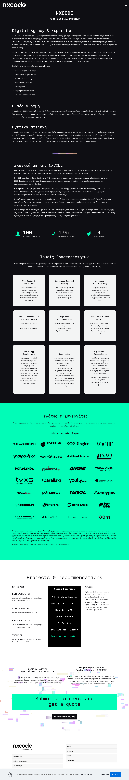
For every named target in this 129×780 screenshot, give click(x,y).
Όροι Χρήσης (17, 756)
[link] (24, 444)
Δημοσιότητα (17, 766)
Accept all (115, 774)
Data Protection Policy (84, 774)
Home (69, 746)
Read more (105, 774)
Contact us (70, 760)
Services (69, 756)
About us (70, 751)
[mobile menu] (126, 4)
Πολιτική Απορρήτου (20, 761)
